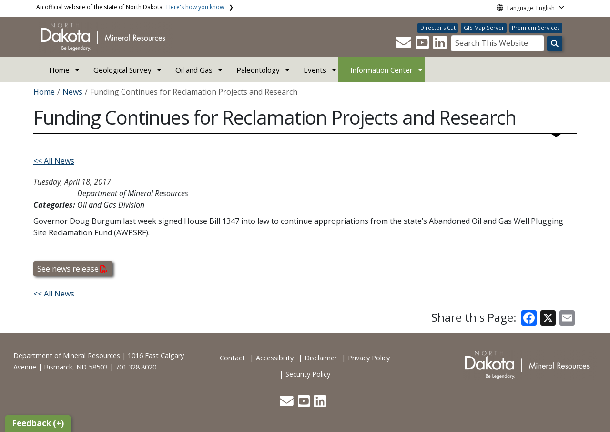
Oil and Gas (194, 69)
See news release (72, 268)
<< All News (53, 161)
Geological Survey (122, 69)
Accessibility (275, 357)
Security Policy (307, 374)
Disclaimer (321, 357)
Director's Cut (438, 27)
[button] (404, 45)
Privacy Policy (369, 357)
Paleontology (258, 69)
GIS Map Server (484, 27)
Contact (232, 357)
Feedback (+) (38, 423)
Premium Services (535, 27)
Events (315, 69)
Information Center (381, 69)
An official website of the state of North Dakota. (130, 7)
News (72, 91)
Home (59, 69)
